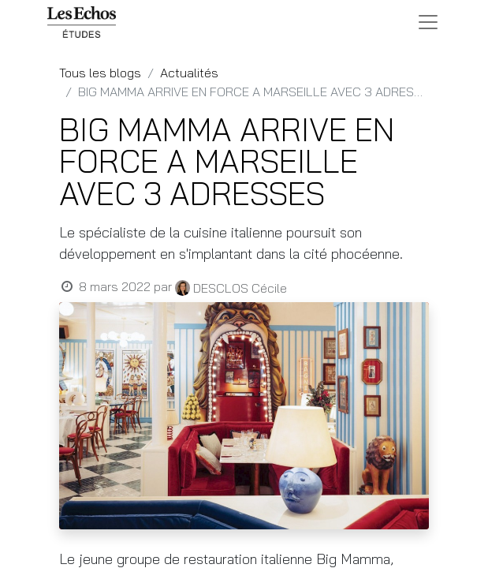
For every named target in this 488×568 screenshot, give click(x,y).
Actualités (189, 72)
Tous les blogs (100, 72)
